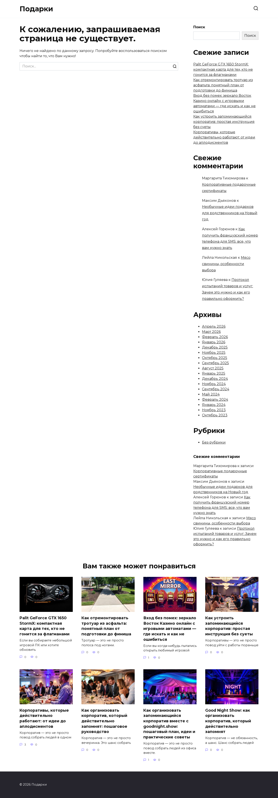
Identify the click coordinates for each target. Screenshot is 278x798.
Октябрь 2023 (214, 415)
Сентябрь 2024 (215, 389)
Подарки (36, 9)
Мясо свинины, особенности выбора (226, 263)
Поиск (199, 27)
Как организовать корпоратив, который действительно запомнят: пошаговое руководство (104, 721)
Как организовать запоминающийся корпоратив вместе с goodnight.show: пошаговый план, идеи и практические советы (169, 723)
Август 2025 (212, 368)
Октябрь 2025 (214, 358)
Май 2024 (211, 394)
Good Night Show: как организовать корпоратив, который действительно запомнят (228, 721)
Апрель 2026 (213, 326)
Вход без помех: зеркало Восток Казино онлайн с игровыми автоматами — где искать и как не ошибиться (169, 629)
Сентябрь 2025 (215, 363)
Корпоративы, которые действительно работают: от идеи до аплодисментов (224, 137)
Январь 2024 (213, 405)
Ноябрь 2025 (213, 353)
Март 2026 (211, 332)
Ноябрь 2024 (214, 384)
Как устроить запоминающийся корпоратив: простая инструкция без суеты (224, 121)
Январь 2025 (213, 373)
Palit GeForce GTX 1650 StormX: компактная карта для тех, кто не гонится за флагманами (223, 69)
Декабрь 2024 (215, 379)
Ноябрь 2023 (214, 410)
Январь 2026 (213, 342)
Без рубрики (214, 442)
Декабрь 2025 (215, 347)
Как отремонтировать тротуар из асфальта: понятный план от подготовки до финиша (223, 85)
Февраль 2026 (215, 337)
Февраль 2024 (215, 399)
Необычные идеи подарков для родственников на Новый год (229, 213)
